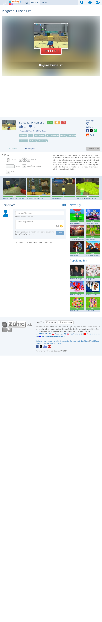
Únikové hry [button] (24, 141)
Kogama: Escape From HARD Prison (14, 198)
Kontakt (59, 343)
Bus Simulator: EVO (92, 223)
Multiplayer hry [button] (39, 136)
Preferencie (64, 341)
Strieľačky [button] (63, 136)
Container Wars (56, 198)
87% (50, 123)
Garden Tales (90, 310)
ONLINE (35, 3)
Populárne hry (78, 260)
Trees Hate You (90, 239)
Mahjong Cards (90, 279)
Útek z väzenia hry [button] (52, 136)
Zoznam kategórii (43, 334)
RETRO (46, 3)
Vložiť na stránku (94, 149)
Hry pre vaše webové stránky (47, 341)
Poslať (60, 233)
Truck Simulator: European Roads (81, 239)
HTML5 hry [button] (33, 141)
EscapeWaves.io (75, 223)
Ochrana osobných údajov (79, 341)
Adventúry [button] (72, 136)
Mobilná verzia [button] (65, 322)
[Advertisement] (51, 99)
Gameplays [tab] (30, 149)
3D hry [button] (30, 136)
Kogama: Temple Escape (35, 198)
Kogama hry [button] (43, 141)
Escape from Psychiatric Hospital (86, 198)
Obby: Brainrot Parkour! (93, 255)
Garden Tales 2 (75, 310)
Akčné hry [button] (23, 136)
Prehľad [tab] (12, 149)
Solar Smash (74, 255)
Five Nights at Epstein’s (77, 279)
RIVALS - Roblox (75, 295)
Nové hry (75, 205)
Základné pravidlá (49, 343)
